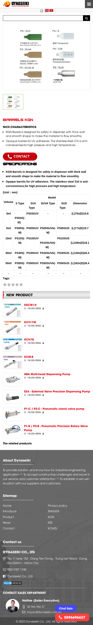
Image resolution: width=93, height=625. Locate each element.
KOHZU (52, 528)
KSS (50, 522)
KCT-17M (30, 322)
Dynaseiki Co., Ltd (20, 576)
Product (8, 517)
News (6, 522)
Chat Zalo (66, 608)
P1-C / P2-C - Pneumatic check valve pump (54, 408)
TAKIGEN (53, 511)
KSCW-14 (30, 305)
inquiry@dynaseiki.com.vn (44, 612)
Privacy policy (57, 505)
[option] (46, 56)
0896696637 (72, 617)
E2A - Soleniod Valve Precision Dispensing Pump (57, 391)
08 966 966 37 (36, 606)
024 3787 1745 (17, 569)
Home (7, 505)
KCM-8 (28, 357)
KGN (51, 517)
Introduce (10, 511)
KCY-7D (29, 339)
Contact (9, 528)
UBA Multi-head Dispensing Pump (47, 374)
